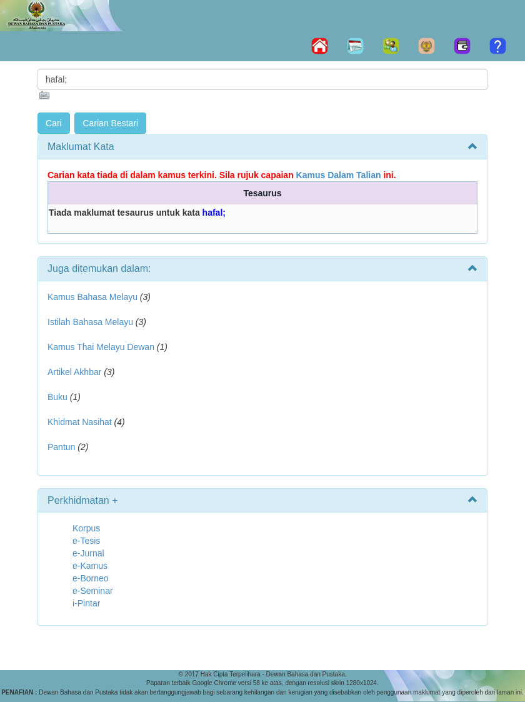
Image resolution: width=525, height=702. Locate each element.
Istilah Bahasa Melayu (90, 322)
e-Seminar (92, 591)
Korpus (86, 528)
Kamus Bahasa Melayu (94, 297)
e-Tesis (86, 541)
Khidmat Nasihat (80, 422)
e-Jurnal (88, 553)
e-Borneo (90, 578)
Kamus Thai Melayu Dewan (101, 347)
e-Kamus (90, 566)
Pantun (61, 447)
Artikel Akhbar (74, 372)
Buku (58, 397)
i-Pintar (86, 603)
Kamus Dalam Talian (338, 175)
